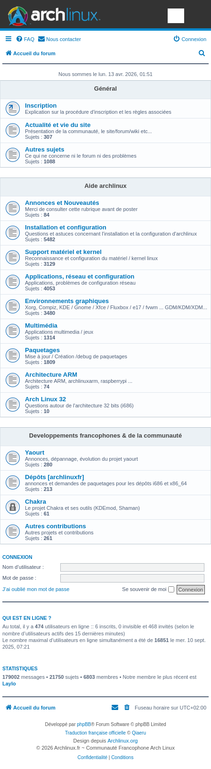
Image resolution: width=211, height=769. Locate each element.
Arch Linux (52, 14)
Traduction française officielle (95, 732)
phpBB (84, 724)
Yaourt (34, 452)
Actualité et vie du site (57, 124)
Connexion (17, 557)
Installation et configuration (65, 227)
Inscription (41, 105)
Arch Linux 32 (45, 399)
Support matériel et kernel (63, 251)
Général (105, 88)
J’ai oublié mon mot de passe (35, 589)
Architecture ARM (51, 374)
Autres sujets (45, 149)
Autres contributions (55, 526)
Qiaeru (139, 732)
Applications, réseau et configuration (79, 276)
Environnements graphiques (67, 300)
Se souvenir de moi (148, 589)
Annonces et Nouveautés (62, 202)
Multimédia (41, 325)
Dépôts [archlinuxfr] (54, 477)
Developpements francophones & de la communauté (105, 435)
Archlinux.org (122, 741)
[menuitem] (25, 39)
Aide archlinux (105, 185)
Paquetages (42, 350)
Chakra (35, 501)
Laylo (9, 683)
